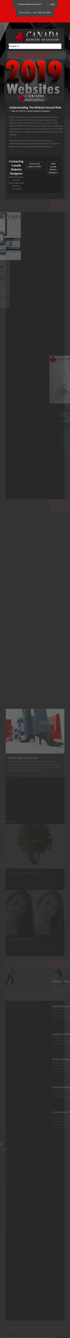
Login (51, 4)
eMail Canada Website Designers (53, 168)
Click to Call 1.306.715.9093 (34, 165)
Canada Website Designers (29, 4)
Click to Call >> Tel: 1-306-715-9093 (35, 12)
